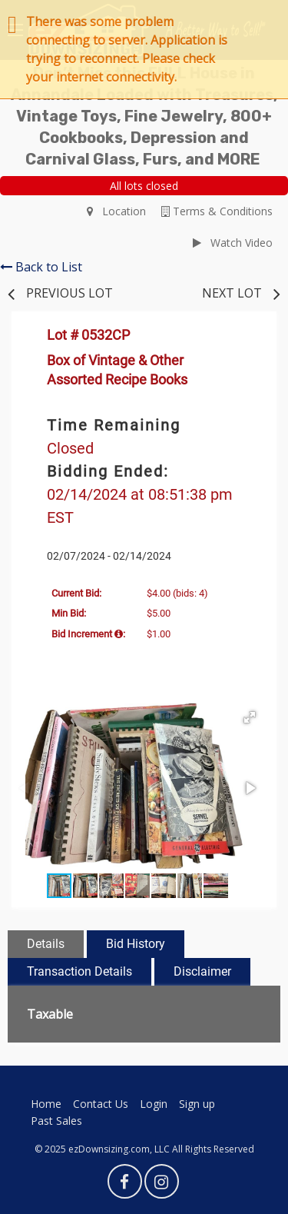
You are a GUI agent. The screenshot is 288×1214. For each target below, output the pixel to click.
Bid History (135, 943)
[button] (249, 717)
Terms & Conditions (217, 211)
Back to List (41, 266)
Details (46, 943)
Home (46, 1103)
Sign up (197, 1103)
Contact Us (100, 1103)
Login (153, 1103)
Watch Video (233, 242)
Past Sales (56, 1120)
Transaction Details (79, 971)
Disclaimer (202, 971)
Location (116, 211)
